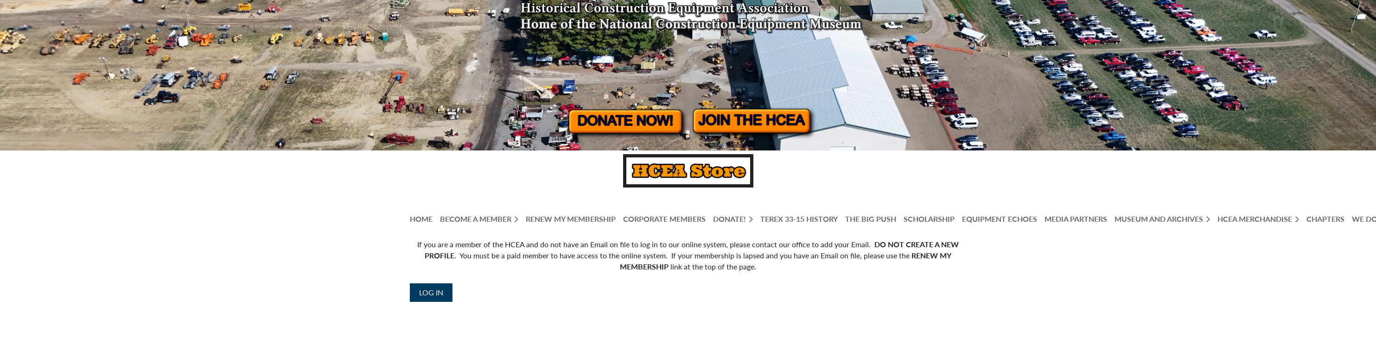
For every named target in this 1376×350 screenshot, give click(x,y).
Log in (431, 292)
